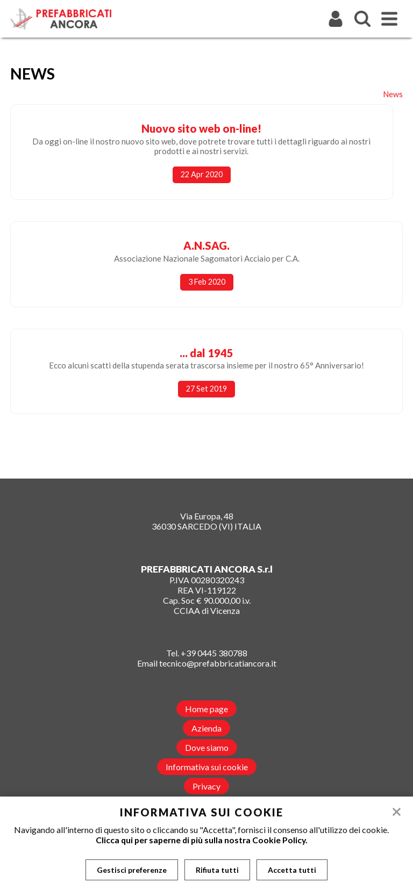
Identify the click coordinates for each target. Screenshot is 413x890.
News (393, 94)
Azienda (206, 728)
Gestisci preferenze (132, 869)
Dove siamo (207, 747)
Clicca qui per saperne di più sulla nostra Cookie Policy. (202, 840)
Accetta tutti (292, 869)
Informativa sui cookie (207, 767)
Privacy (206, 786)
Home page (206, 709)
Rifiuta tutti (217, 869)
